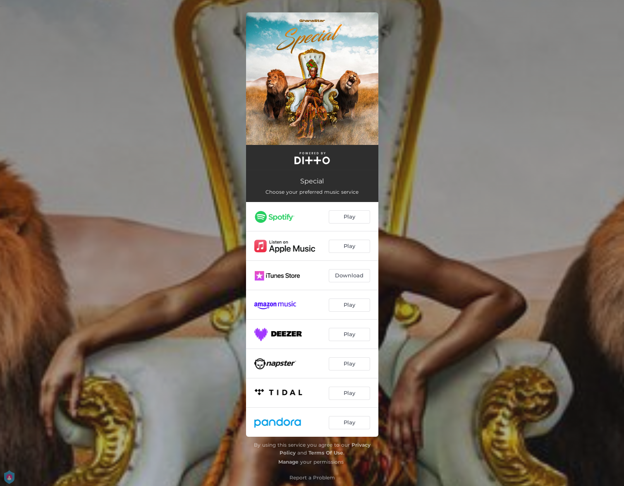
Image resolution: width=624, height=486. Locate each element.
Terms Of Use (325, 453)
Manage (288, 462)
